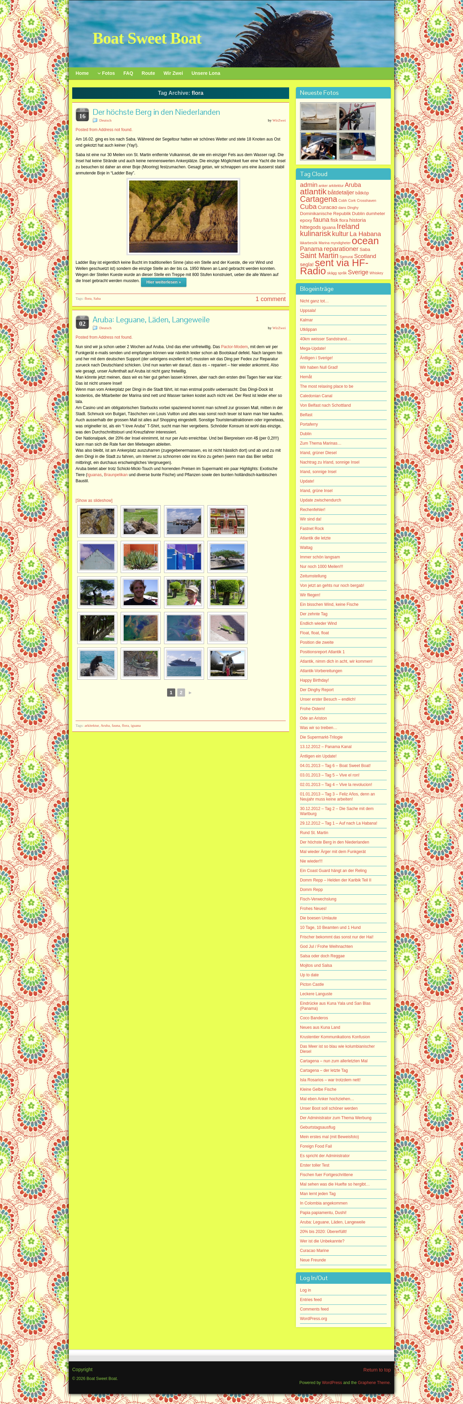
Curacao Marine (314, 1250)
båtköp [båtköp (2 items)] (362, 192)
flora (88, 298)
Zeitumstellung (313, 576)
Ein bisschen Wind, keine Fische (329, 604)
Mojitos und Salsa (316, 965)
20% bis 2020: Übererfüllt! (323, 1231)
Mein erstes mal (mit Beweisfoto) (329, 1136)
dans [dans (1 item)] (342, 208)
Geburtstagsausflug (317, 1127)
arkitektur (91, 725)
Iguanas (94, 474)
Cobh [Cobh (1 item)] (342, 200)
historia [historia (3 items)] (357, 220)
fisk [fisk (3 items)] (334, 220)
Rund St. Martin (314, 832)
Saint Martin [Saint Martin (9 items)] (319, 256)
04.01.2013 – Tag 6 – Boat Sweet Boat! (335, 765)
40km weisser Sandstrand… (325, 339)
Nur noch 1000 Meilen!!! (321, 566)
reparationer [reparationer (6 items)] (341, 248)
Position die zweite (317, 642)
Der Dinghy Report (317, 689)
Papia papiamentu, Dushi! (323, 1212)
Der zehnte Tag (313, 614)
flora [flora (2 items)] (343, 220)
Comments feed (314, 1309)
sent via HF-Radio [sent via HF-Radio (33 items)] (334, 266)
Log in (305, 1290)
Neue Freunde (313, 1260)
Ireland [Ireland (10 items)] (348, 226)
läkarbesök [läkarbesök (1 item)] (309, 243)
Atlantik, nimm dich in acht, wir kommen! (336, 661)
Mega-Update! (313, 348)
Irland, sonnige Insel (318, 471)
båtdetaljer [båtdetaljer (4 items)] (341, 192)
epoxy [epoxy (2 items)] (306, 220)
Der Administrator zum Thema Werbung (335, 1117)
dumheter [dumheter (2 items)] (375, 213)
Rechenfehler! (312, 509)
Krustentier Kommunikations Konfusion (335, 1037)
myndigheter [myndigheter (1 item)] (341, 243)
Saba (97, 298)
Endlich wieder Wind (318, 623)
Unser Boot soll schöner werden (329, 1108)
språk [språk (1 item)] (342, 273)
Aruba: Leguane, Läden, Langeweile (151, 319)
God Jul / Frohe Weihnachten (326, 946)
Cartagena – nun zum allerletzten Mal (333, 1061)
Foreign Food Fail (316, 1146)
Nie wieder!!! (311, 861)
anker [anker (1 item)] (323, 186)
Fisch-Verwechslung (318, 899)
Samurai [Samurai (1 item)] (346, 257)
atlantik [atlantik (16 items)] (313, 191)
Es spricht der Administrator (325, 1155)
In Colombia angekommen (323, 1203)
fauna (116, 725)
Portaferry (309, 424)
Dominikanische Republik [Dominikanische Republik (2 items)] (325, 213)
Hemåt (306, 377)
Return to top (377, 1370)
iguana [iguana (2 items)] (329, 227)
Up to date (309, 975)
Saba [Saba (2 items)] (365, 249)
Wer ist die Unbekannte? (322, 1241)
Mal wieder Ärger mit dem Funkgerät (333, 851)
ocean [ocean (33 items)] (365, 240)
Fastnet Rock (312, 528)
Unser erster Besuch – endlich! (328, 699)
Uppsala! (308, 310)
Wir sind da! (310, 519)
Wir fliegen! (310, 595)
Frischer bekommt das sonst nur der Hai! (337, 937)
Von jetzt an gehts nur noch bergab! (332, 585)
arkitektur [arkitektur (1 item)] (336, 186)
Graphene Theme (374, 1382)
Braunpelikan (116, 474)
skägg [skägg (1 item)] (332, 273)
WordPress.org (313, 1318)
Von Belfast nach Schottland (325, 405)
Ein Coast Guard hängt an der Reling (333, 870)
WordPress (332, 1382)
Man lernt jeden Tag (318, 1193)
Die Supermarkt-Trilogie (321, 737)
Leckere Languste (316, 994)
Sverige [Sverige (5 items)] (358, 272)
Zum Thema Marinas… (320, 443)
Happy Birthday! (314, 680)
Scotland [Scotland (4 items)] (365, 256)
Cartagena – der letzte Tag (324, 1070)
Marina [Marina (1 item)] (324, 243)
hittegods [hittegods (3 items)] (310, 227)
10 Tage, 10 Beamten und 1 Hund (330, 927)
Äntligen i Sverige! (316, 358)
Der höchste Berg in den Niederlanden (156, 112)
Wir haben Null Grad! (319, 367)
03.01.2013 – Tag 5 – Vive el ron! (330, 775)
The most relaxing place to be (326, 386)
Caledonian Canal (316, 395)
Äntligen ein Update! (318, 756)
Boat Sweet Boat (147, 38)
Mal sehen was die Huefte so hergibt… (335, 1184)
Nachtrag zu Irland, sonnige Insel (329, 462)
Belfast (306, 414)
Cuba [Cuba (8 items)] (308, 206)
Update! (307, 481)
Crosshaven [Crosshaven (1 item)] (366, 200)
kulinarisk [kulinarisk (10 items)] (315, 233)
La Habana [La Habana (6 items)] (365, 233)
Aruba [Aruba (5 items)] (353, 185)
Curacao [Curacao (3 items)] (327, 207)
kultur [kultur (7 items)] (340, 233)
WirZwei (279, 120)
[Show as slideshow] (94, 500)
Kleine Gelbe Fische (318, 1089)
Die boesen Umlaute (318, 918)
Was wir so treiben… (318, 727)
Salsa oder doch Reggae (322, 956)
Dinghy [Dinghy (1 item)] (353, 208)
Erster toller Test (314, 1165)
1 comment (271, 299)
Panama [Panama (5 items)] (311, 249)
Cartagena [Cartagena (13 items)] (318, 199)
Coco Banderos (314, 1018)
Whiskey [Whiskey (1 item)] (376, 273)
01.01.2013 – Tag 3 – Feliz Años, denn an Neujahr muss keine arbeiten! (337, 797)
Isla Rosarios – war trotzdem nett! (330, 1080)
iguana (136, 725)
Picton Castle (312, 984)
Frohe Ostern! (312, 708)
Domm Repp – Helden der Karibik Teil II (335, 880)
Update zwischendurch (320, 500)
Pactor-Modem (234, 346)
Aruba (105, 725)
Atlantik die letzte (315, 538)
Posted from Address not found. (104, 129)
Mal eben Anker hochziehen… (327, 1099)
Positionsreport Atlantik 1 (322, 652)
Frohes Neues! (313, 908)
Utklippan (308, 329)
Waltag (306, 547)
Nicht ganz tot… (314, 301)
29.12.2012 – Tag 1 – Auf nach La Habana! (338, 823)
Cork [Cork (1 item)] (352, 200)
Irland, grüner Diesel (318, 452)
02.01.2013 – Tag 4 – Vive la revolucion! (336, 784)
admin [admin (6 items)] (309, 184)
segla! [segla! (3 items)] (307, 264)
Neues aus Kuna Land (320, 1027)
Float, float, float (314, 633)
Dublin (305, 433)
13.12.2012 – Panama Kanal (325, 746)
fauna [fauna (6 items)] (321, 219)
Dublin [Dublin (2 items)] (358, 213)
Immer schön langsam (320, 557)
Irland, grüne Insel (316, 490)
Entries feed (311, 1299)
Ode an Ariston (313, 718)
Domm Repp (311, 889)
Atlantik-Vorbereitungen (321, 670)
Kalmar (306, 320)
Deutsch (105, 120)
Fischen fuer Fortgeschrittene (326, 1174)
